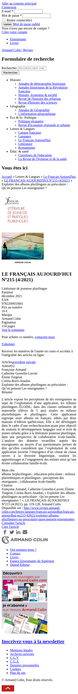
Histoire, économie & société (37, 95)
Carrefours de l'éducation (35, 155)
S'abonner (8, 344)
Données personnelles (24, 665)
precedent (18, 362)
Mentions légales (21, 650)
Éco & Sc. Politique (23, 117)
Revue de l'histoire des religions (39, 99)
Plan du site (18, 673)
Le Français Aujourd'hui (34, 140)
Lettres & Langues (22, 129)
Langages (24, 136)
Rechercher (10, 68)
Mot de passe (12, 15)
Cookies (15, 669)
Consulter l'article (13, 523)
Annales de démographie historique (42, 83)
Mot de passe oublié (27, 24)
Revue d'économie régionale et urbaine (44, 125)
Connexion (9, 7)
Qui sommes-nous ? (23, 549)
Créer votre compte (14, 32)
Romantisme (26, 147)
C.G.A (14, 661)
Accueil (7, 176)
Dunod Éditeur (20, 565)
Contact (15, 553)
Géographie (18, 106)
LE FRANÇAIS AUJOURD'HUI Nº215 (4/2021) (37, 180)
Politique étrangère (30, 121)
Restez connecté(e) (19, 20)
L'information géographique (37, 114)
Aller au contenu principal (19, 3)
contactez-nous (45, 337)
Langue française (29, 132)
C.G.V (14, 658)
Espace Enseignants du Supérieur (32, 561)
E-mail (7, 11)
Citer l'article (10, 526)
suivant (31, 362)
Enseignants (18, 39)
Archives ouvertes (22, 654)
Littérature (25, 144)
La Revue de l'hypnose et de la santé (42, 159)
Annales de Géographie (34, 110)
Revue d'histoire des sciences (37, 102)
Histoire (15, 80)
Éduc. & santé (19, 151)
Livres (14, 43)
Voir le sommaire (13, 330)
